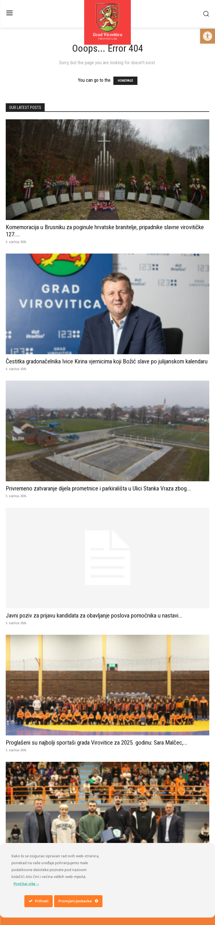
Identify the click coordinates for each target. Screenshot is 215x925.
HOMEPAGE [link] (125, 81)
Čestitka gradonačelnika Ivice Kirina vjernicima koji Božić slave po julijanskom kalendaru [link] (107, 361)
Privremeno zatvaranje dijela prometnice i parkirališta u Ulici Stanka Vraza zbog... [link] (98, 488)
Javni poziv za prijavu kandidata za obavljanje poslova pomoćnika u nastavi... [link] (94, 615)
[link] (207, 36)
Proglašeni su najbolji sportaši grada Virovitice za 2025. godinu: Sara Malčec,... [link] (97, 742)
